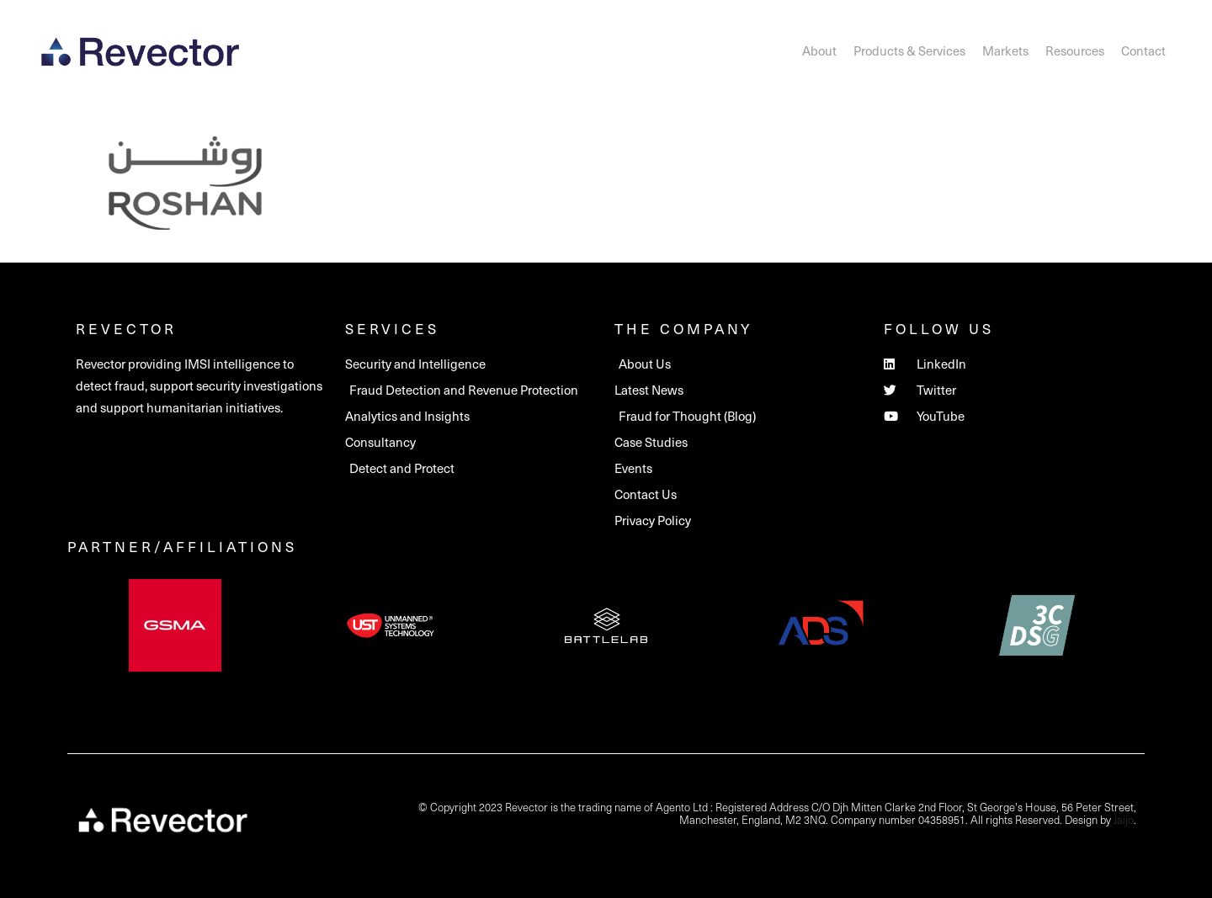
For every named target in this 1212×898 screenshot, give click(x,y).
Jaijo (1124, 819)
